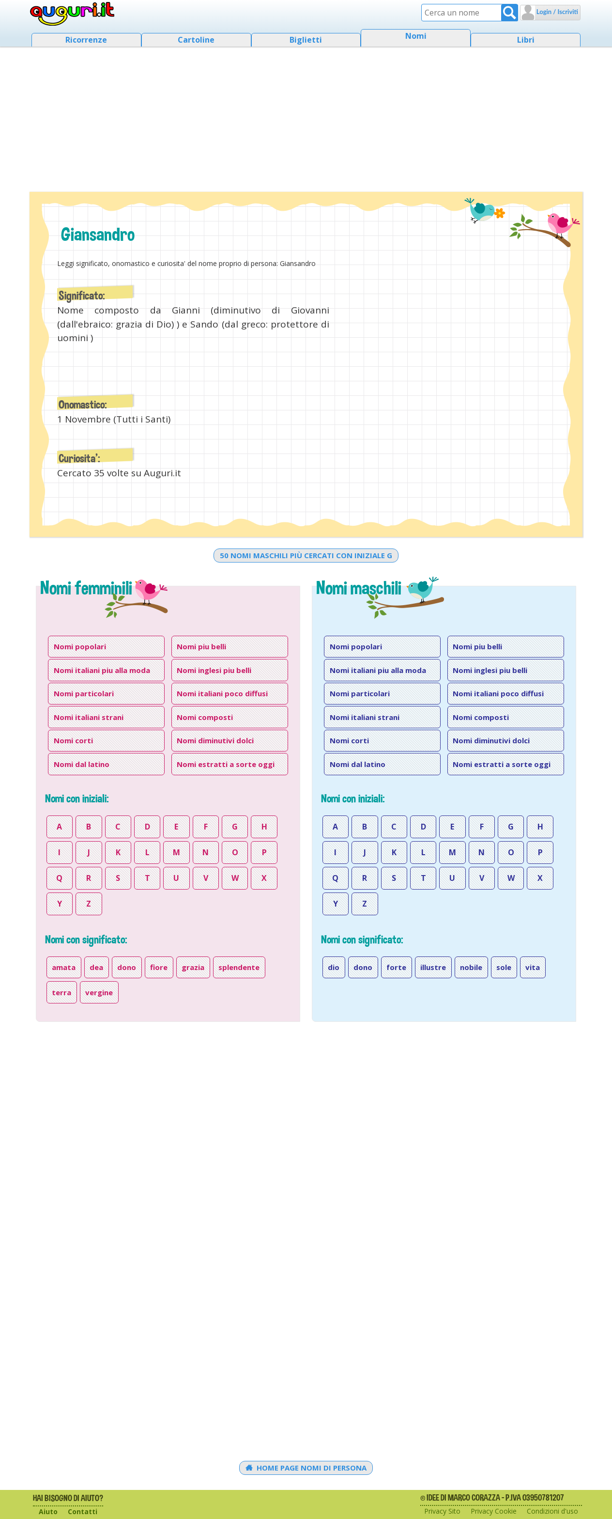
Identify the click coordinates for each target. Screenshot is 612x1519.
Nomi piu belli (201, 646)
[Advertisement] (306, 116)
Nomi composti (205, 717)
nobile (471, 967)
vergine (99, 992)
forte (396, 967)
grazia (193, 967)
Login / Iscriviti (556, 12)
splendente (239, 967)
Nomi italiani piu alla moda (102, 670)
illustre (433, 967)
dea (96, 967)
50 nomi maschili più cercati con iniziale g (306, 555)
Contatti (82, 1511)
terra (61, 992)
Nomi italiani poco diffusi (222, 693)
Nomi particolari (84, 693)
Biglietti (306, 39)
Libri (526, 39)
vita (532, 967)
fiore (159, 967)
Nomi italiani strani (88, 717)
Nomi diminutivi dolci (215, 740)
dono (126, 967)
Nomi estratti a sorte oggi (226, 764)
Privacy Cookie (494, 1511)
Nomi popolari (80, 646)
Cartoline (196, 39)
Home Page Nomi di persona (306, 1467)
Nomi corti (73, 740)
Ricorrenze (86, 39)
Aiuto (48, 1511)
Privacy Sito (442, 1511)
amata (64, 967)
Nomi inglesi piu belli (214, 670)
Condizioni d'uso (552, 1511)
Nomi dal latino (81, 764)
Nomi (416, 36)
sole (503, 967)
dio (333, 967)
